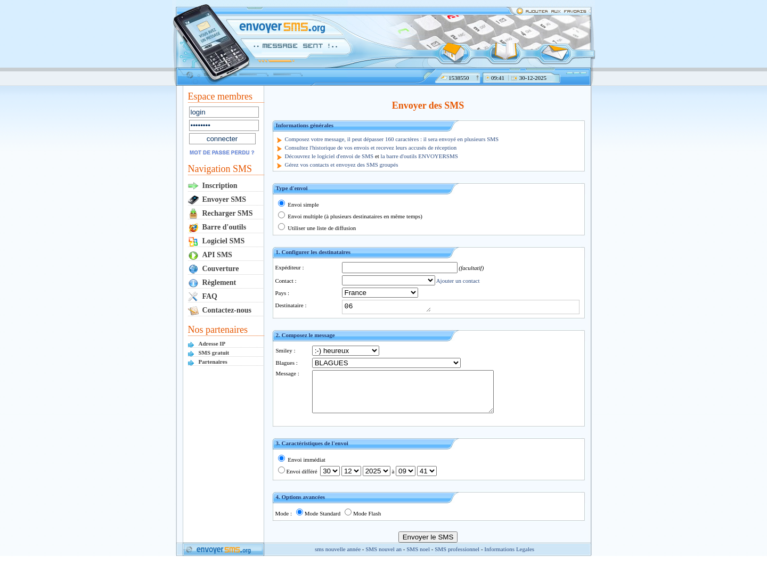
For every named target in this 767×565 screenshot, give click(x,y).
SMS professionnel (457, 557)
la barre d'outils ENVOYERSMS (419, 156)
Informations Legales (509, 557)
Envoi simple (298, 204)
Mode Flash (363, 521)
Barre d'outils (224, 227)
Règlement (219, 282)
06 (393, 306)
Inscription (220, 186)
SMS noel (418, 557)
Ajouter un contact (458, 280)
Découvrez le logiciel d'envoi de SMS (329, 156)
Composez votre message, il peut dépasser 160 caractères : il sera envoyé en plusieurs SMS (392, 139)
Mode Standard (318, 521)
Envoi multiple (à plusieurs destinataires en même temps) (350, 216)
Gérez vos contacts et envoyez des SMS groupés (341, 164)
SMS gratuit (214, 352)
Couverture (220, 269)
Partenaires (213, 361)
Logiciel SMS (223, 241)
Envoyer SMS (224, 199)
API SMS (217, 255)
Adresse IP (212, 343)
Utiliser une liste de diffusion (317, 228)
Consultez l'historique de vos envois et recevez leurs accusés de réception (371, 147)
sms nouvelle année (338, 557)
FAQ (210, 296)
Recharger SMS (227, 213)
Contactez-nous (227, 310)
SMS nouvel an (383, 557)
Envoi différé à (357, 479)
